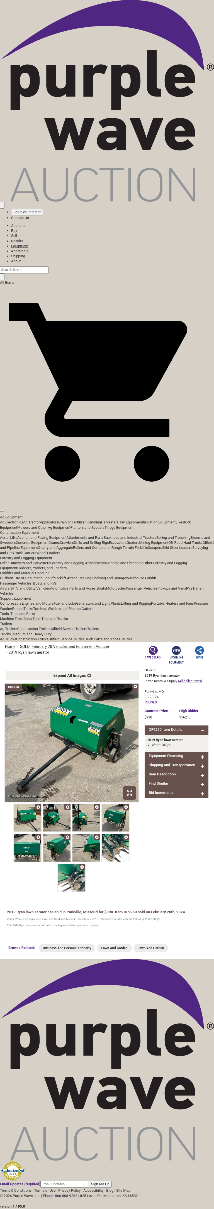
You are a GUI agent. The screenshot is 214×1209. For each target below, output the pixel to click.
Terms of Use (45, 1190)
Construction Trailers (34, 629)
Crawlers (67, 542)
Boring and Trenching (173, 537)
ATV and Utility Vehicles (31, 588)
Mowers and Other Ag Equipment (43, 527)
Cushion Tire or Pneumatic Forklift (27, 578)
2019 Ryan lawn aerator (29, 652)
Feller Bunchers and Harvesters (25, 563)
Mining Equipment (154, 542)
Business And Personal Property (67, 948)
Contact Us (20, 218)
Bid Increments (161, 792)
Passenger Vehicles (141, 588)
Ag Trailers (8, 629)
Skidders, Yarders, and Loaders (42, 568)
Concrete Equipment (32, 542)
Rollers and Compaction (92, 547)
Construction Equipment (19, 532)
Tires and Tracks (55, 619)
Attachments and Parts (85, 537)
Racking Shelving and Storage (102, 578)
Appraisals (19, 251)
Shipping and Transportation (172, 765)
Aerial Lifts (8, 537)
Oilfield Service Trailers (69, 629)
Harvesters (110, 522)
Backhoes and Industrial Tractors (130, 537)
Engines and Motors (38, 603)
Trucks (126, 639)
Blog (109, 1190)
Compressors (11, 603)
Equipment (19, 246)
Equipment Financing (166, 756)
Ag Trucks (8, 639)
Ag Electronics (11, 522)
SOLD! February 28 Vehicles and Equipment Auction (64, 646)
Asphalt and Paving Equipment (41, 537)
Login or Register (27, 212)
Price (156, 711)
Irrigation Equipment (159, 522)
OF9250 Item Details (165, 729)
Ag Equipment (11, 517)
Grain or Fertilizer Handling (79, 522)
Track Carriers (25, 553)
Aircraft (6, 588)
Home (10, 646)
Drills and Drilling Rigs (91, 542)
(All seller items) (190, 681)
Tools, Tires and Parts (17, 614)
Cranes (54, 542)
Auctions (18, 225)
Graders (133, 542)
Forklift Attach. (67, 578)
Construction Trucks (32, 639)
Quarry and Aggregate (55, 547)
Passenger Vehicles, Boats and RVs (28, 583)
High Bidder (188, 711)
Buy (14, 231)
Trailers (6, 624)
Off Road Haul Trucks (185, 542)
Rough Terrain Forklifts (129, 547)
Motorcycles (116, 588)
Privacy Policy (69, 1190)
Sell (14, 236)
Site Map (123, 1190)
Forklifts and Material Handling (25, 573)
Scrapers (155, 547)
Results (17, 241)
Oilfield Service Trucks (66, 639)
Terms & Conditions (15, 1190)
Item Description (162, 774)
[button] (107, 498)
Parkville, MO (154, 692)
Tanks (28, 609)
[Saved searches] (2, 205)
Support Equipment (15, 598)
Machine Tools (11, 619)
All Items (7, 282)
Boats (101, 588)
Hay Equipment (131, 522)
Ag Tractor (31, 522)
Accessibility (93, 1190)
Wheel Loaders (48, 553)
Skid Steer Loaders (177, 547)
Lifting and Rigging (136, 603)
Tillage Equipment (118, 527)
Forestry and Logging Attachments (78, 563)
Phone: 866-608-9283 (60, 1196)
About (16, 261)
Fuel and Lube (65, 603)
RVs (189, 588)
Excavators (118, 542)
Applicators (49, 522)
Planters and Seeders (87, 527)
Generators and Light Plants (98, 603)
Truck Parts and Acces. (102, 639)
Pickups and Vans (171, 588)
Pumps (18, 609)
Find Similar (158, 783)
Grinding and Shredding (125, 563)
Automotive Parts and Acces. (73, 588)
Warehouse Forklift (141, 578)
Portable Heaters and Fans (172, 603)
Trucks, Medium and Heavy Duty (26, 634)
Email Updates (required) (20, 1184)
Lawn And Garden (114, 948)
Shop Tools (32, 619)
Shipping (18, 256)
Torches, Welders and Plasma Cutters (63, 609)
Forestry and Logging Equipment (26, 558)
